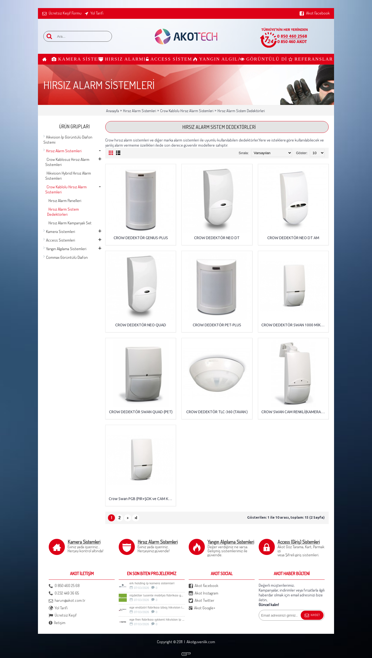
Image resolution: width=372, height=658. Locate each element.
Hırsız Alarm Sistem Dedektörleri (241, 110)
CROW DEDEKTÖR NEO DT (217, 238)
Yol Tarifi (58, 608)
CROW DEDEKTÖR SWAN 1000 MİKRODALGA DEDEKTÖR (294, 325)
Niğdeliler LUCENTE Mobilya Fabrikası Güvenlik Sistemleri (157, 595)
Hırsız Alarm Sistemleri (139, 110)
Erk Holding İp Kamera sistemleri (151, 583)
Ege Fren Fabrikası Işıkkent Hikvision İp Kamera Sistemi (157, 619)
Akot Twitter (201, 600)
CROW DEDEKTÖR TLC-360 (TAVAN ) (217, 412)
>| (136, 517)
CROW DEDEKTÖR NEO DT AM (293, 238)
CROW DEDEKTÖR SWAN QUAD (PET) (141, 412)
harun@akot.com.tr (67, 600)
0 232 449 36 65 (64, 593)
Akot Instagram (203, 593)
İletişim (57, 623)
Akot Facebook (203, 586)
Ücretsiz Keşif (63, 615)
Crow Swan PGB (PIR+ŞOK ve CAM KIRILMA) (141, 499)
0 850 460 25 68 (64, 586)
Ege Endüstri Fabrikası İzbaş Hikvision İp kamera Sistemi (157, 607)
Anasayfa (112, 110)
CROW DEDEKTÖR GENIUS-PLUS (141, 238)
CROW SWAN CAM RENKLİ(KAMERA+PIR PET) (294, 412)
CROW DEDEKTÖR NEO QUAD (140, 325)
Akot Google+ (202, 608)
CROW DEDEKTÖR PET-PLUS (217, 325)
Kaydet (312, 615)
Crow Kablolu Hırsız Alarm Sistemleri (186, 110)
